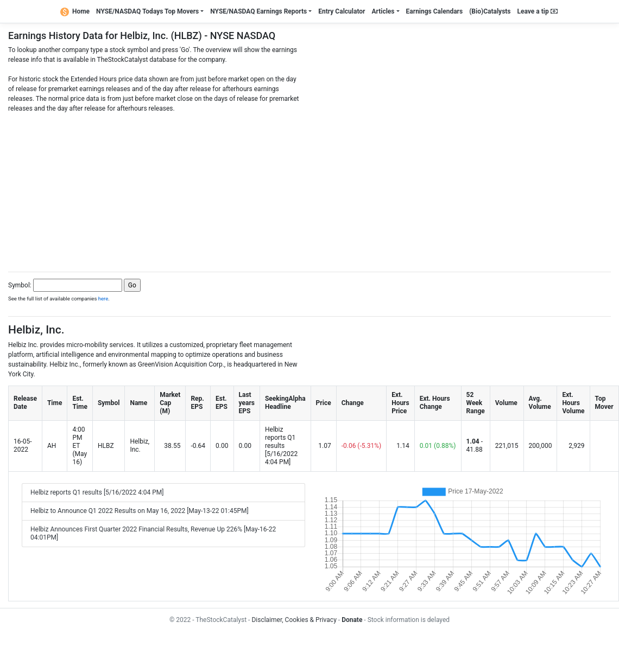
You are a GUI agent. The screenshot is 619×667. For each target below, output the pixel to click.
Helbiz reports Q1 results (280, 438)
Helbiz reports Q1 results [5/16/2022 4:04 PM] (97, 492)
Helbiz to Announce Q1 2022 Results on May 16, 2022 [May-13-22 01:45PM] (139, 511)
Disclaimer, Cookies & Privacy (293, 620)
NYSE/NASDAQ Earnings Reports (258, 11)
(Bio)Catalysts (489, 11)
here (103, 299)
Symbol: (19, 285)
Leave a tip (537, 11)
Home (75, 11)
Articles (382, 11)
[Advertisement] (309, 189)
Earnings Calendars (434, 11)
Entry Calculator (341, 11)
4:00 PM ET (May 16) (79, 446)
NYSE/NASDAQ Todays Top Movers (147, 11)
